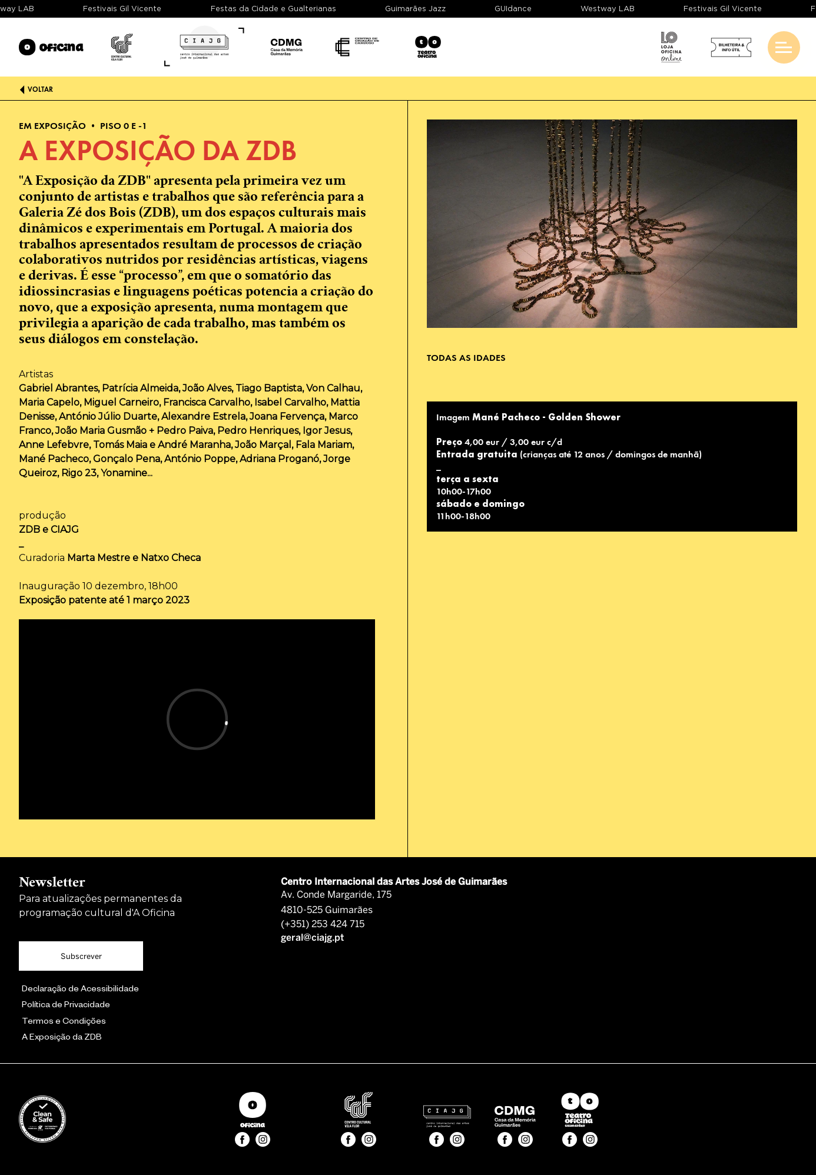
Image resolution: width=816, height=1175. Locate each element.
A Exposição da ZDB (62, 1038)
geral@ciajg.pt (312, 938)
